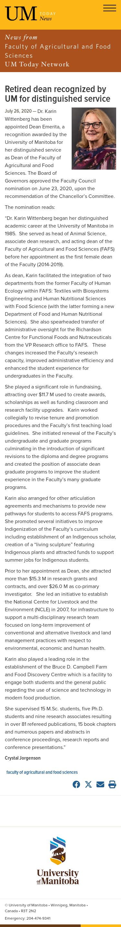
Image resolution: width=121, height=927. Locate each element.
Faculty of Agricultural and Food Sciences (42, 772)
